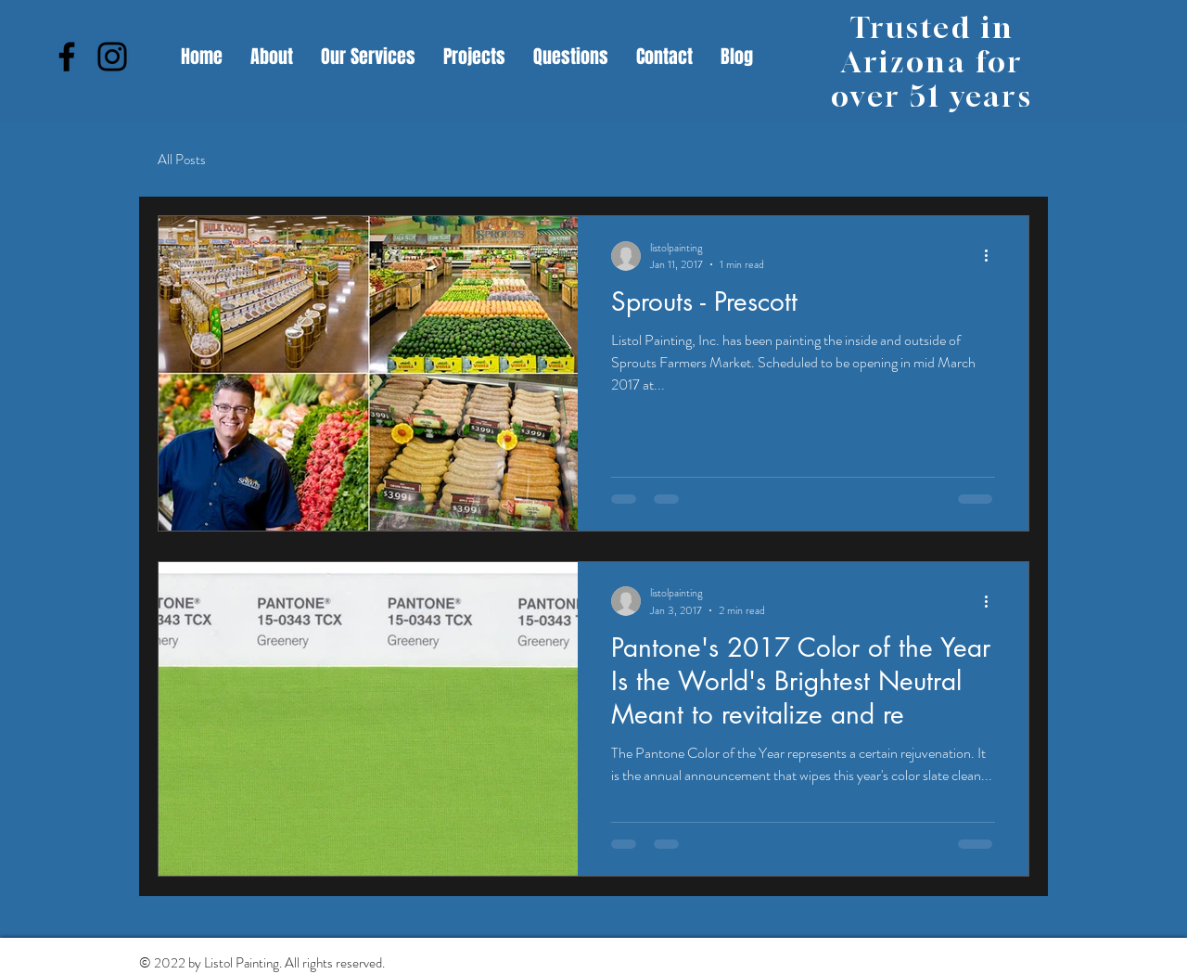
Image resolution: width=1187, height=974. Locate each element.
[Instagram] (112, 56)
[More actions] (992, 256)
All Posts (182, 160)
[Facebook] (66, 56)
